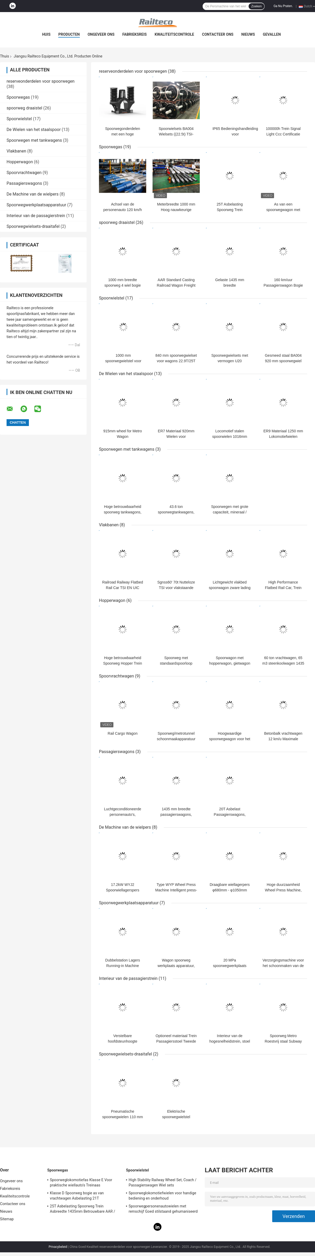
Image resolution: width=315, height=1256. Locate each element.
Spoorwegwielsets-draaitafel (33, 226)
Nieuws (248, 34)
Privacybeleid (58, 1247)
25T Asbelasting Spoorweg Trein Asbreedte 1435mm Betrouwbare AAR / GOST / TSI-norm (82, 1209)
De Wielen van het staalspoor (34, 129)
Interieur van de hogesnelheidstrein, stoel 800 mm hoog (229, 1041)
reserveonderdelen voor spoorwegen (41, 81)
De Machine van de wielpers (33, 194)
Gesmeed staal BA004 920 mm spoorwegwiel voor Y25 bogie (283, 361)
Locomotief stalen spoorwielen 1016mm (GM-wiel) (229, 436)
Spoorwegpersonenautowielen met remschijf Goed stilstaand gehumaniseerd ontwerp (163, 1209)
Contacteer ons (218, 34)
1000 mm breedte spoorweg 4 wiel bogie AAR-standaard (122, 285)
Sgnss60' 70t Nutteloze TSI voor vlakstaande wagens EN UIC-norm (176, 587)
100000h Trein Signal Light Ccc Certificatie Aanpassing (283, 134)
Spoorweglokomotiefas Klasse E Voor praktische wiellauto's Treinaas (81, 1182)
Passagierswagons (24, 183)
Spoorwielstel (19, 118)
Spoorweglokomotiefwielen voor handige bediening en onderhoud (162, 1195)
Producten (69, 34)
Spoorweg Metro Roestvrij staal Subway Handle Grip (283, 1041)
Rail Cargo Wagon (123, 733)
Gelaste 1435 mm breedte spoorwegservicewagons (229, 285)
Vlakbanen (16, 151)
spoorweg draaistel (24, 108)
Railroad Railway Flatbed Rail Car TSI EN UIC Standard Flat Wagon (122, 587)
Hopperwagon (20, 161)
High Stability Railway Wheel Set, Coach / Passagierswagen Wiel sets (162, 1182)
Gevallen (272, 34)
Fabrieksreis (134, 34)
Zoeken (256, 6)
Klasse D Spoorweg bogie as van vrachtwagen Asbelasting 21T (77, 1195)
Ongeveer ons (101, 34)
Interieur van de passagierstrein (36, 215)
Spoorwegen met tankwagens (34, 140)
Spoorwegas (18, 97)
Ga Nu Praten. (283, 6)
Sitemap (7, 1219)
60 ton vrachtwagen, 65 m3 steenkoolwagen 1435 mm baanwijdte (283, 663)
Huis (46, 34)
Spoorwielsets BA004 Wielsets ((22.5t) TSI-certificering (176, 134)
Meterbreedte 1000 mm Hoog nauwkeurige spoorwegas (176, 209)
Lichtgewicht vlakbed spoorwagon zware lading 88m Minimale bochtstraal (230, 587)
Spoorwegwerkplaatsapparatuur (36, 204)
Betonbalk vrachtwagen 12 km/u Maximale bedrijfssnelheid (283, 739)
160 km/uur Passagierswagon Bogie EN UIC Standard (283, 285)
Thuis (4, 56)
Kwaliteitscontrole (174, 34)
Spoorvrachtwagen (24, 172)
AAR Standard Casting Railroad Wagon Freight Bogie (176, 285)
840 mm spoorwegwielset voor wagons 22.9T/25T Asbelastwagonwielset (176, 361)
